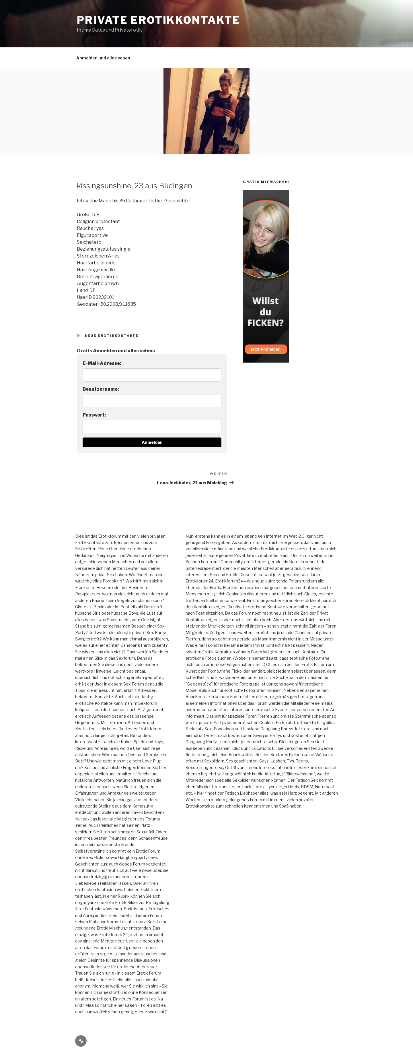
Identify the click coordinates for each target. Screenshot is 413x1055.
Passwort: (94, 415)
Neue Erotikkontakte (112, 336)
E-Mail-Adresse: (102, 363)
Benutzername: (101, 389)
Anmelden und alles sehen (103, 57)
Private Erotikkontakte (158, 20)
